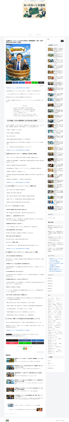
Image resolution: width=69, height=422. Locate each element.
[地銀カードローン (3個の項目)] (51, 309)
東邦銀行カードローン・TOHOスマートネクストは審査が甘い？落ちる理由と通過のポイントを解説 (55, 244)
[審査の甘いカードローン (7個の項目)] (56, 301)
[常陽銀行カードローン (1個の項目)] (51, 334)
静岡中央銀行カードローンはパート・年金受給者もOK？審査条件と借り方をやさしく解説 (55, 227)
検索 (48, 39)
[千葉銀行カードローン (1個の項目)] (51, 347)
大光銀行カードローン (26, 334)
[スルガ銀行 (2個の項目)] (60, 324)
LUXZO (14, 334)
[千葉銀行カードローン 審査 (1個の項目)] (56, 345)
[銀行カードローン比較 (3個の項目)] (51, 308)
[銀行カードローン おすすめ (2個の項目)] (52, 313)
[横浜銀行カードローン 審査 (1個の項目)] (56, 340)
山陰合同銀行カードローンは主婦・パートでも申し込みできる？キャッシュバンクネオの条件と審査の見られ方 (55, 239)
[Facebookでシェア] (15, 83)
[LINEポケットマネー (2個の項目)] (59, 317)
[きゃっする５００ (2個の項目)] (52, 324)
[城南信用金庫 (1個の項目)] (51, 327)
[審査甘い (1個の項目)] (61, 343)
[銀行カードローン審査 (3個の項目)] (60, 308)
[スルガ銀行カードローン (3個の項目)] (59, 309)
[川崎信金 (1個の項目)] (60, 350)
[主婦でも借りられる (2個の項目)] (59, 316)
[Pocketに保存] (28, 83)
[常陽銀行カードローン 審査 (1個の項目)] (53, 332)
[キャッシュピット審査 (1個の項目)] (56, 329)
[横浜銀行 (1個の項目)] (61, 338)
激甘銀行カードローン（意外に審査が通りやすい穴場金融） (18, 87)
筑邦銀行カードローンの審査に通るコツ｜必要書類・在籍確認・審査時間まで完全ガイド (55, 233)
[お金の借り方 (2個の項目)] (51, 317)
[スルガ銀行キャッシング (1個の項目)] (53, 338)
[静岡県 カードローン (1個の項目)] (60, 351)
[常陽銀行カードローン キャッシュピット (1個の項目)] (56, 330)
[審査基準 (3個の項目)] (50, 305)
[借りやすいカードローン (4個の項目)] (52, 303)
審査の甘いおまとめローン (54, 268)
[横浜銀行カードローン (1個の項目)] (56, 342)
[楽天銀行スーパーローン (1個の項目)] (56, 353)
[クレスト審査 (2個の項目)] (60, 314)
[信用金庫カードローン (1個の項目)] (60, 347)
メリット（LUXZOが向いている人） (20, 112)
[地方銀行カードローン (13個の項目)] (52, 300)
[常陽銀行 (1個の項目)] (61, 332)
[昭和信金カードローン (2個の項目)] (59, 319)
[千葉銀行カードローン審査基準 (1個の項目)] (53, 343)
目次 (23, 105)
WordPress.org (50, 368)
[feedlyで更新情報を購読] (24, 349)
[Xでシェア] (9, 83)
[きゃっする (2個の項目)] (60, 322)
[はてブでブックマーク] (22, 83)
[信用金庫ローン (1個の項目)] (59, 327)
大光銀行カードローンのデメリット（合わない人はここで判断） (25, 114)
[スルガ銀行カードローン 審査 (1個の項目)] (56, 337)
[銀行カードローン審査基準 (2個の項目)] (56, 321)
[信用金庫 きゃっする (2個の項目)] (52, 322)
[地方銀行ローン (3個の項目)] (51, 306)
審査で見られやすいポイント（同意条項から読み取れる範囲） (25, 109)
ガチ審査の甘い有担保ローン (55, 266)
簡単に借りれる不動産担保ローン (55, 271)
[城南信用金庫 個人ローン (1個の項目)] (59, 326)
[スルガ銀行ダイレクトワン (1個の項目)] (56, 335)
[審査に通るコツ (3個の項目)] (60, 305)
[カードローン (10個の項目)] (60, 300)
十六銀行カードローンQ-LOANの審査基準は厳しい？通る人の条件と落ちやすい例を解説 (55, 250)
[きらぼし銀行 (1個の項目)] (51, 326)
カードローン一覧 (9, 334)
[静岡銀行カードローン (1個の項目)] (51, 351)
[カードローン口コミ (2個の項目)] (52, 314)
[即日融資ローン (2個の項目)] (60, 313)
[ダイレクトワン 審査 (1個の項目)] (60, 334)
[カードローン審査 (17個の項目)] (51, 298)
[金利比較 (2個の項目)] (50, 311)
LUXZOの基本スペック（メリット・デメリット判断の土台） (24, 111)
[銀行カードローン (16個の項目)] (60, 298)
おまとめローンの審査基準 (54, 261)
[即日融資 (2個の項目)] (51, 316)
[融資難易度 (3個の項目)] (54, 305)
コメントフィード (51, 365)
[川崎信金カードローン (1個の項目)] (52, 350)
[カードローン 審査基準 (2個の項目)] (59, 311)
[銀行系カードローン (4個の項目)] (60, 303)
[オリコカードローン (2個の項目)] (51, 319)
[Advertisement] (34, 26)
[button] (41, 83)
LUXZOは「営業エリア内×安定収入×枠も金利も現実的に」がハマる (26, 115)
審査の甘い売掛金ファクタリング (55, 269)
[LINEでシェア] (35, 83)
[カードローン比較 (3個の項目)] (59, 306)
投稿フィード (50, 363)
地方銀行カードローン (19, 334)
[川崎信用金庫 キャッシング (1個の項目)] (56, 348)
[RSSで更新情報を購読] (26, 349)
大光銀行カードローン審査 (34, 334)
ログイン (49, 360)
